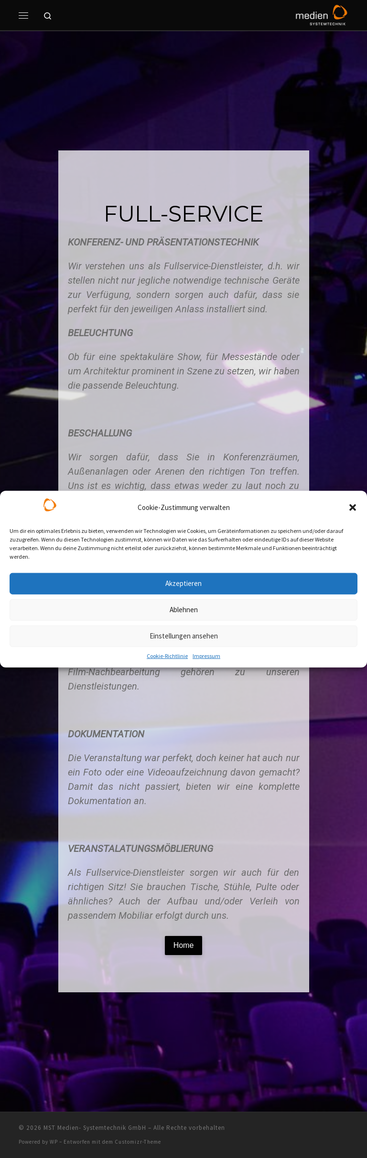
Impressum (206, 655)
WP (54, 1141)
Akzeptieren (183, 583)
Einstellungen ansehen (184, 635)
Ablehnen (184, 609)
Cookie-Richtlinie (167, 655)
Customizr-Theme (138, 1141)
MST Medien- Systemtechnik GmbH (94, 1128)
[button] (352, 507)
